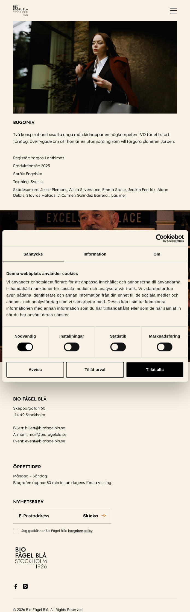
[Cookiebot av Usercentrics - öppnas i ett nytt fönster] (160, 238)
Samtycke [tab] (33, 254)
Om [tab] (156, 254)
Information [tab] (95, 254)
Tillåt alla (155, 369)
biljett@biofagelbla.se (45, 427)
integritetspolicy (80, 531)
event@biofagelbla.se (45, 441)
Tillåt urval (95, 369)
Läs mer (121, 195)
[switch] (173, 10)
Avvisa (35, 369)
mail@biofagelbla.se (47, 434)
